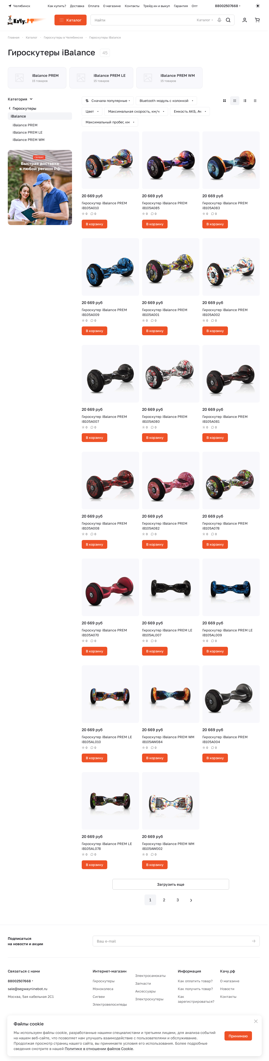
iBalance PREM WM (29, 140)
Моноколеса (103, 989)
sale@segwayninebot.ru (27, 989)
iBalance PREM (25, 125)
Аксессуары (145, 991)
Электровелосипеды (110, 1004)
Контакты (228, 996)
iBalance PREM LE (28, 132)
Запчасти (143, 983)
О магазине (229, 981)
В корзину (94, 224)
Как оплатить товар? (195, 981)
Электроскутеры (149, 999)
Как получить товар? (195, 989)
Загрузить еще (170, 884)
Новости (227, 989)
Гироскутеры (24, 108)
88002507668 (226, 6)
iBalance (18, 116)
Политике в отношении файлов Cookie (99, 1048)
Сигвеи (99, 996)
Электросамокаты (150, 975)
